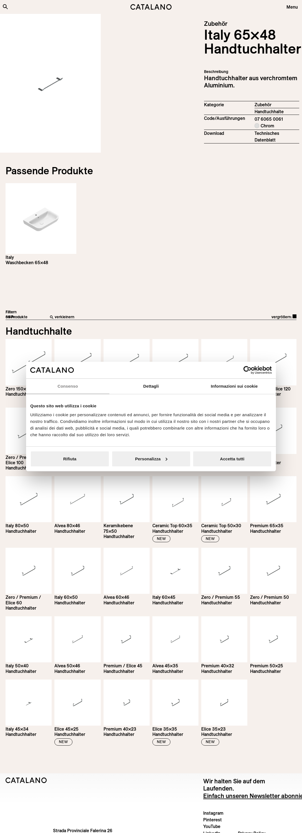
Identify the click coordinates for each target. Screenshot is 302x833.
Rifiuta (69, 458)
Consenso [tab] (67, 386)
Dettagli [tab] (151, 386)
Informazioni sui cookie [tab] (234, 386)
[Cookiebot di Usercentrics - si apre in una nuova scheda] (247, 370)
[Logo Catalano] (26, 780)
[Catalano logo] (151, 7)
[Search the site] (5, 6)
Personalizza (151, 458)
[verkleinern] (116, 317)
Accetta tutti (232, 458)
